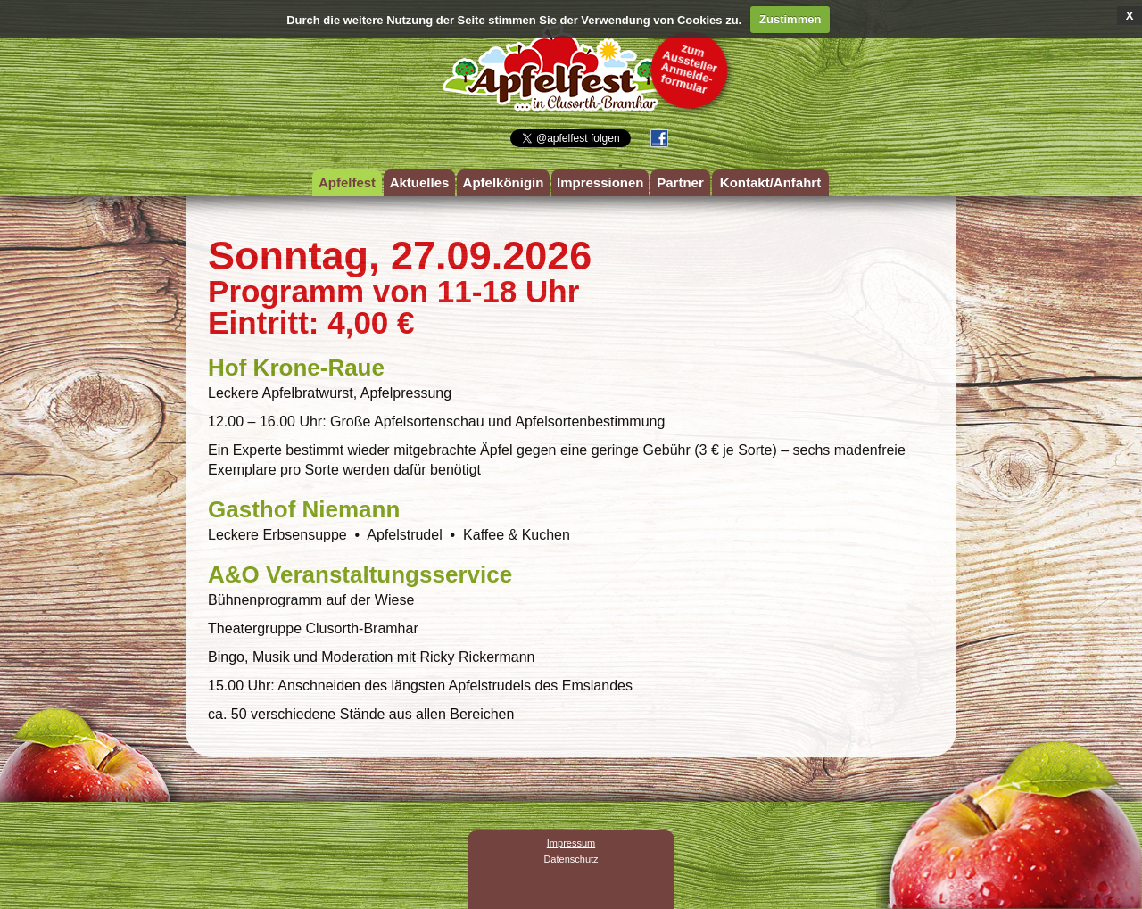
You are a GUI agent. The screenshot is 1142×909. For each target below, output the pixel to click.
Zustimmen (790, 19)
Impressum (571, 843)
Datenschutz (570, 859)
